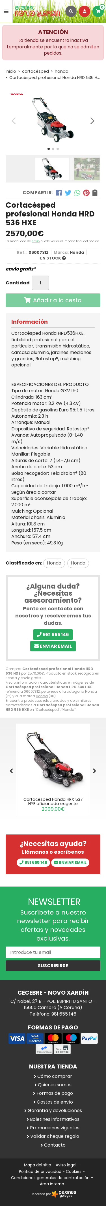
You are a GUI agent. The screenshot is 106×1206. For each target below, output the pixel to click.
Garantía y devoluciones (55, 1111)
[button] (48, 149)
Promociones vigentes (54, 1128)
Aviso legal (66, 1165)
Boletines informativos (54, 1119)
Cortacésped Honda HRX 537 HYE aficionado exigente (53, 801)
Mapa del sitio (37, 1165)
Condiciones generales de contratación (50, 1178)
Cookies (73, 1171)
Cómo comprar (54, 1076)
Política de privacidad (40, 1171)
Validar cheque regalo (54, 1136)
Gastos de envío (55, 1102)
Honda (91, 691)
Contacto (55, 1145)
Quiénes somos (55, 1085)
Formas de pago (54, 1093)
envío (36, 241)
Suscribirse (53, 965)
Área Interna (52, 1184)
